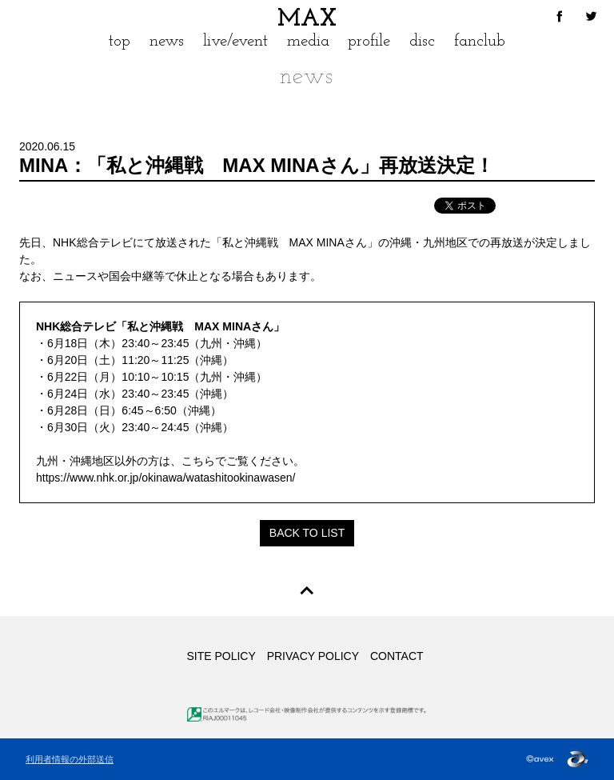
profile (369, 41)
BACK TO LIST (307, 532)
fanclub (479, 41)
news (167, 41)
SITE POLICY (220, 656)
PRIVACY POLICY (313, 656)
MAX (307, 19)
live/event (235, 41)
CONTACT (397, 656)
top (119, 41)
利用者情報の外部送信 (70, 759)
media (308, 41)
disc (422, 41)
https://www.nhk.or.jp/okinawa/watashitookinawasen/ (166, 477)
